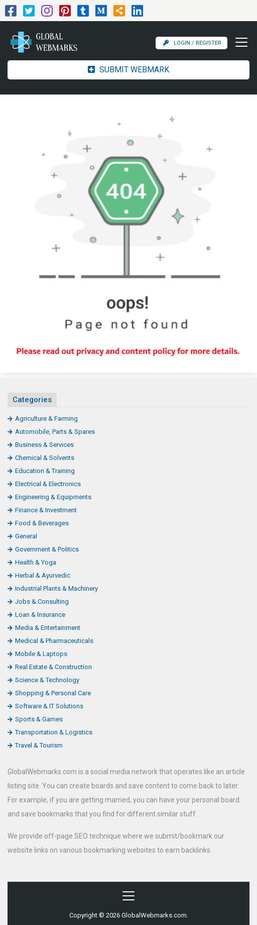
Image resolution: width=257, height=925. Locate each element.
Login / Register (192, 43)
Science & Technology (47, 680)
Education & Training (45, 471)
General (26, 536)
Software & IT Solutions (49, 706)
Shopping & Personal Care (53, 693)
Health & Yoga (35, 562)
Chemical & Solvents (44, 457)
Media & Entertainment (47, 627)
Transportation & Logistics (53, 732)
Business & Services (44, 444)
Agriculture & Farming (46, 418)
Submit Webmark (128, 69)
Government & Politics (47, 549)
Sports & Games (39, 719)
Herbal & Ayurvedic (42, 575)
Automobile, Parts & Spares (55, 431)
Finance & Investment (46, 510)
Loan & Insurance (40, 614)
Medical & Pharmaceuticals (54, 640)
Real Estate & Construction (53, 667)
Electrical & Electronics (48, 484)
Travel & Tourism (39, 745)
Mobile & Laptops (41, 654)
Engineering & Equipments (53, 497)
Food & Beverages (42, 523)
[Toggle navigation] (238, 42)
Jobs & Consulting (42, 601)
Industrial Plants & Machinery (56, 588)
